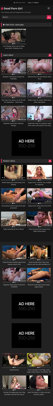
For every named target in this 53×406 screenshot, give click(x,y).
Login (29, 2)
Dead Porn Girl (11, 8)
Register (36, 2)
